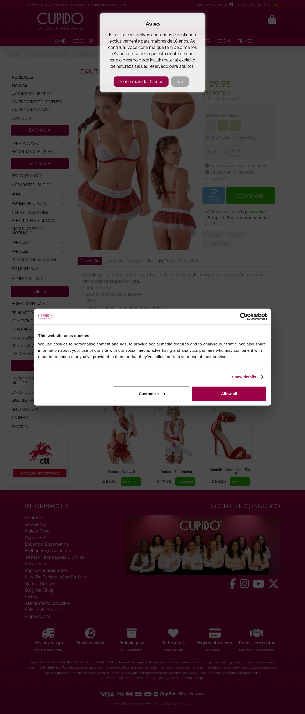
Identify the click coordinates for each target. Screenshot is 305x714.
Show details (244, 377)
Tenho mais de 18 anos (141, 81)
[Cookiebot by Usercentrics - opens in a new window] (244, 316)
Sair (180, 81)
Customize (152, 393)
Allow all (229, 393)
